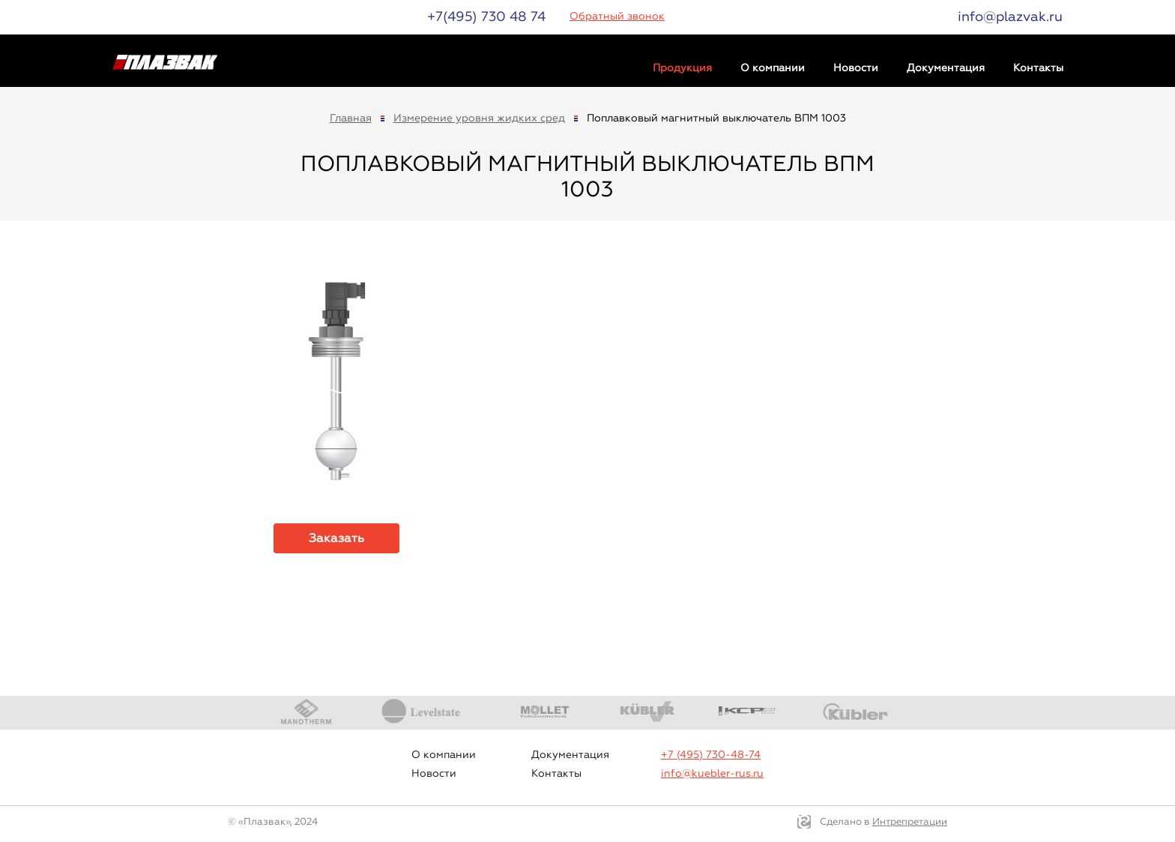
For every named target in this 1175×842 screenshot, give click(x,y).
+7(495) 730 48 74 (486, 16)
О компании (772, 67)
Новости (855, 67)
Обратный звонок (617, 16)
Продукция (682, 67)
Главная (351, 118)
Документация (946, 67)
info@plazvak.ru (1010, 16)
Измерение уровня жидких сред (479, 118)
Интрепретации (909, 821)
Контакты (1038, 67)
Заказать (336, 538)
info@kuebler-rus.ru (712, 773)
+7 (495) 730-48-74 (711, 754)
